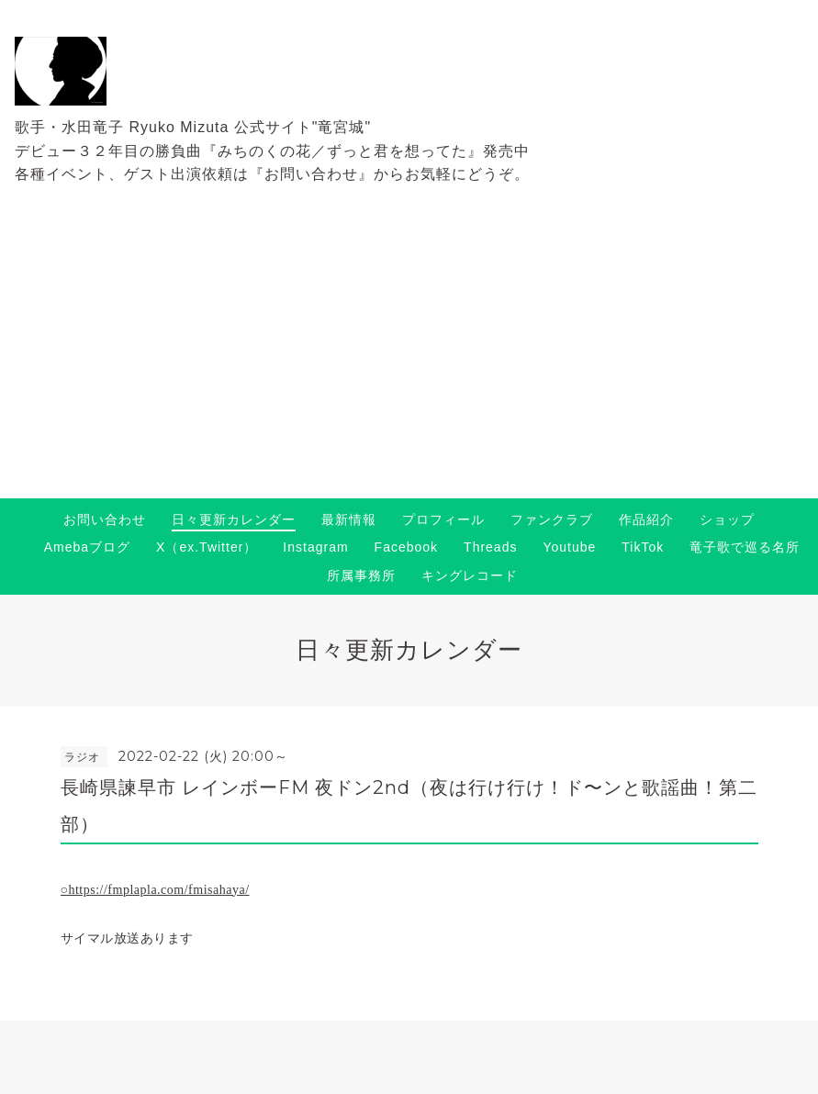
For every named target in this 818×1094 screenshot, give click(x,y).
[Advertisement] (409, 360)
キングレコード (469, 575)
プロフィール (443, 519)
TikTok (643, 547)
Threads (490, 547)
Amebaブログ (87, 547)
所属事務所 (361, 575)
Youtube (569, 547)
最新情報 (348, 519)
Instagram (315, 547)
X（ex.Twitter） (206, 547)
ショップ (727, 519)
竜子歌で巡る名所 (744, 547)
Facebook (406, 547)
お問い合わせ (104, 519)
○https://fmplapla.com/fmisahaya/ (155, 890)
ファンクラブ (551, 519)
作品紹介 (646, 519)
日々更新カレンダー (234, 519)
